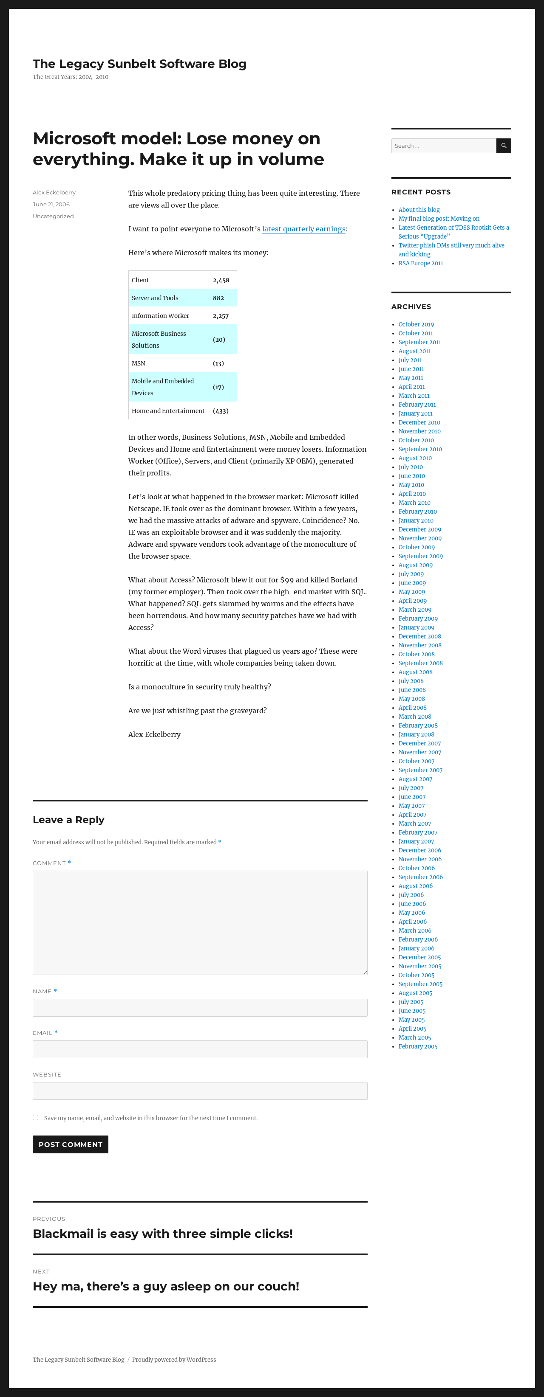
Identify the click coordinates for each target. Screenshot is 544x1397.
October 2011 (416, 333)
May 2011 (411, 378)
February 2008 (418, 725)
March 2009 (415, 609)
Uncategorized (53, 216)
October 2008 (417, 654)
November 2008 (420, 645)
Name (45, 991)
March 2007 (415, 823)
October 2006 (417, 868)
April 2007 (413, 814)
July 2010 (411, 467)
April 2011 (412, 387)
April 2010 (412, 494)
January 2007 (416, 841)
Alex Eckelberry (54, 192)
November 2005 (420, 966)
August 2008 (416, 672)
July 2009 (411, 574)
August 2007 (416, 779)
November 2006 (420, 859)
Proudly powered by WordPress (174, 1359)
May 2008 (412, 699)
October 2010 (416, 440)
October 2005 (417, 975)
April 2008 (413, 707)
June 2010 (412, 476)
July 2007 (411, 788)
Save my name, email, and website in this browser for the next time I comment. (151, 1118)
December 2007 (420, 743)
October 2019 (416, 324)
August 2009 (416, 565)
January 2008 (416, 734)
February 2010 (418, 511)
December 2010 (419, 422)
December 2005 (420, 957)
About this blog (419, 210)
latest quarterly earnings (304, 229)
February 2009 (418, 618)
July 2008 (411, 681)
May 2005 (412, 1019)
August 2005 (416, 993)
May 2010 (411, 485)
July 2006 (411, 895)
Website (47, 1074)
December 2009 (420, 529)
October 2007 (417, 761)
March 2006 (415, 930)
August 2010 (415, 458)
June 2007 (412, 797)
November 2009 (420, 538)
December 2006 (420, 850)
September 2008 (421, 663)
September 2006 (421, 877)
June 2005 (412, 1011)
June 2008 (412, 690)
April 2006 (413, 921)
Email (45, 1033)
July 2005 (411, 1002)
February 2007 (418, 832)
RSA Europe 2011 (421, 263)
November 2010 (420, 431)
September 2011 (420, 342)
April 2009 (413, 600)
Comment (52, 863)
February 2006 (418, 939)
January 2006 (417, 948)
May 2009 (412, 592)
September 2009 (421, 556)
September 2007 (421, 770)
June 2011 (411, 369)
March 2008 (415, 716)
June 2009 (412, 583)
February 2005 (418, 1046)
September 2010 (420, 449)
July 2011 (410, 360)
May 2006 (412, 912)
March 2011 (414, 395)
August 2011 (415, 351)
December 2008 (420, 636)
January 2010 (416, 520)
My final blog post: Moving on (439, 218)
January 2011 (416, 413)
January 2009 (417, 627)
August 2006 (416, 886)
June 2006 (412, 904)
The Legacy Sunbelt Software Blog (140, 63)
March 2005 (415, 1037)
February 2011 (417, 404)
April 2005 (413, 1028)
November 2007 (420, 752)
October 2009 (417, 547)
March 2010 (415, 502)
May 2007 (412, 806)
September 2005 (421, 984)
